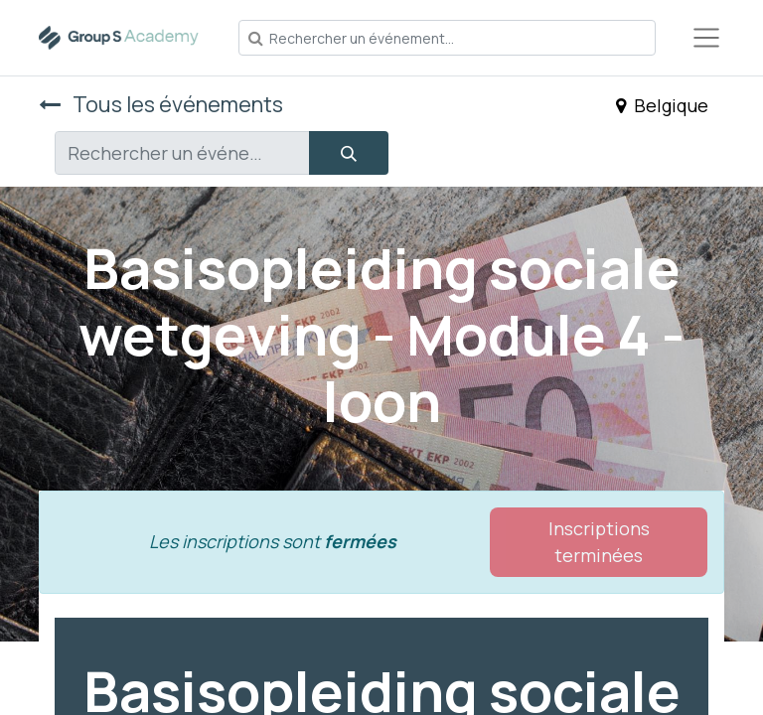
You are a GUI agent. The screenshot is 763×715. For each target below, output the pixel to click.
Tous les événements (161, 104)
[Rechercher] (348, 153)
